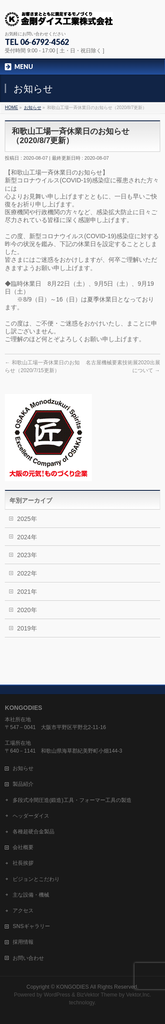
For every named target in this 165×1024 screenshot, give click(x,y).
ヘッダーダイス (31, 816)
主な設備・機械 (31, 895)
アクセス (23, 911)
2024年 (27, 537)
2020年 (27, 609)
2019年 (27, 628)
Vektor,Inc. (139, 995)
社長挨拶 (23, 863)
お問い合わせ (28, 958)
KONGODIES (72, 987)
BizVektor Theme (97, 995)
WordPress (57, 995)
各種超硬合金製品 (33, 832)
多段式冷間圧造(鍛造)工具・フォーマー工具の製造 (72, 800)
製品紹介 (23, 784)
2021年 (27, 591)
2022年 (27, 573)
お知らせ (23, 768)
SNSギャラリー (31, 926)
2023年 (27, 554)
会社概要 (23, 847)
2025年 (27, 518)
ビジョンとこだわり (36, 879)
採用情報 (23, 942)
